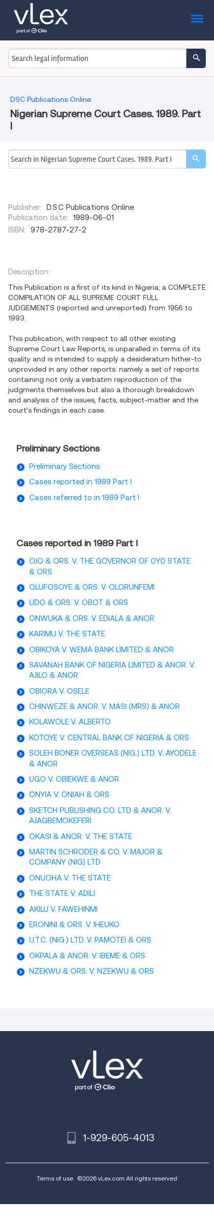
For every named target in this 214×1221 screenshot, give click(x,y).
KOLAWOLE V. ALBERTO (70, 722)
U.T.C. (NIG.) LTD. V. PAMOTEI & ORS (90, 940)
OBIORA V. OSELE (59, 691)
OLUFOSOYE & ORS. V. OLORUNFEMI (92, 587)
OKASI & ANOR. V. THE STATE (80, 836)
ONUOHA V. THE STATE (70, 878)
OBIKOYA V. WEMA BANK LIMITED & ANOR (101, 650)
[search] (196, 158)
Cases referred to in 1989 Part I (84, 498)
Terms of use (55, 1178)
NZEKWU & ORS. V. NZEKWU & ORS (91, 971)
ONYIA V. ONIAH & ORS (69, 794)
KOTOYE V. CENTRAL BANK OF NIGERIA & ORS (109, 738)
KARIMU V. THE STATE (67, 634)
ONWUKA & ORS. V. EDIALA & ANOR (91, 618)
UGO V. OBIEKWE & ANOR (74, 779)
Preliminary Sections (64, 466)
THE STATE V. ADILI (62, 893)
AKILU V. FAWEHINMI (63, 909)
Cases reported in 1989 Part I (80, 482)
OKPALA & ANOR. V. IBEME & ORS (87, 956)
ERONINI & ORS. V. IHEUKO (74, 924)
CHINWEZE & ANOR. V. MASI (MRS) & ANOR (104, 706)
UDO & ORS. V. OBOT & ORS (78, 602)
